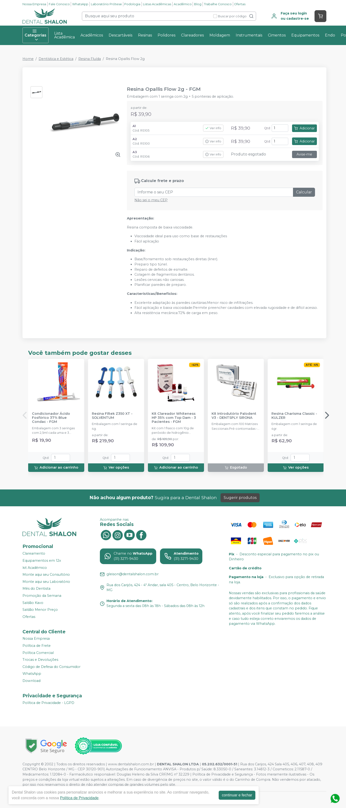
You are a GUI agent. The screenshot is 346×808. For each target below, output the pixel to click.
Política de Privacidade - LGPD (48, 703)
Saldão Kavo (32, 603)
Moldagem (219, 35)
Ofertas (239, 4)
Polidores (166, 35)
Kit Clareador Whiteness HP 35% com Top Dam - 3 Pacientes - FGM (174, 418)
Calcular (304, 192)
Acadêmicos (91, 35)
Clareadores (192, 35)
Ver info (213, 128)
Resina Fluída (89, 59)
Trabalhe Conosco (218, 4)
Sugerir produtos (240, 497)
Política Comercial (38, 653)
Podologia (132, 4)
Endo (330, 35)
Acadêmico (183, 4)
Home (28, 59)
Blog (197, 4)
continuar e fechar (237, 795)
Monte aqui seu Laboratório (46, 582)
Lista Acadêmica (64, 35)
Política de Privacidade (79, 798)
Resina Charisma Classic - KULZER (294, 416)
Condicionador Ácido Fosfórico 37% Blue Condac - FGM (51, 418)
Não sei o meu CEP (151, 200)
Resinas (145, 35)
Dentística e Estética (56, 59)
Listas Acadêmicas (157, 4)
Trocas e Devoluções (40, 659)
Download (31, 681)
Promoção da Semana (41, 595)
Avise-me (304, 154)
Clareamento (33, 554)
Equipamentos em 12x (41, 560)
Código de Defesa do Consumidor (51, 667)
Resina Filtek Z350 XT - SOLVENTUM (112, 416)
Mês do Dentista (36, 589)
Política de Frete (36, 646)
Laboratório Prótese (106, 4)
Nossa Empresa (34, 4)
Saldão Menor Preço (40, 609)
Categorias (35, 35)
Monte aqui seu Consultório (46, 574)
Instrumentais (249, 35)
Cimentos (277, 35)
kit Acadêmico (34, 568)
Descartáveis (120, 35)
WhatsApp (80, 4)
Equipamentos (305, 35)
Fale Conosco (59, 4)
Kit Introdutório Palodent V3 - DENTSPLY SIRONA (234, 416)
